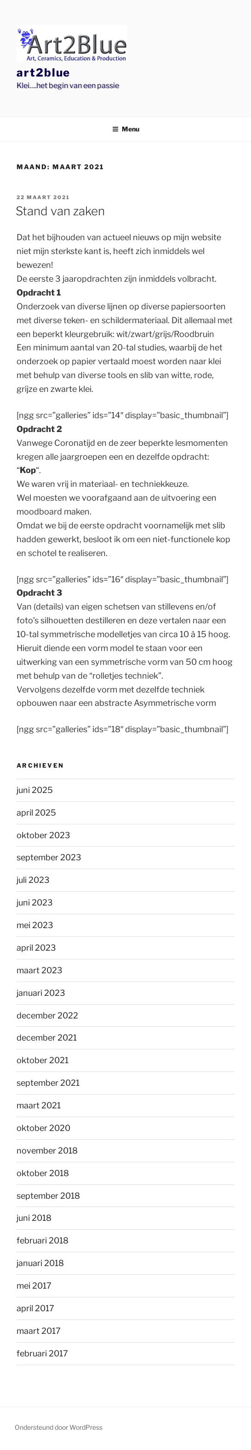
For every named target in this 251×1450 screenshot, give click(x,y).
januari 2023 (41, 993)
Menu (125, 129)
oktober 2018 (43, 1173)
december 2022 (47, 1015)
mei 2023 (35, 925)
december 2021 (47, 1037)
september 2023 (49, 857)
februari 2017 (42, 1353)
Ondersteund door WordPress (59, 1427)
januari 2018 (40, 1263)
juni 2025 (35, 790)
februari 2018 (42, 1240)
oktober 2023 (43, 835)
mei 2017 (34, 1285)
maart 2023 (40, 970)
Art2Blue (43, 72)
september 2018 (48, 1196)
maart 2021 (39, 1105)
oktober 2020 (43, 1128)
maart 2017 (39, 1331)
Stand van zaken (60, 211)
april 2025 (36, 812)
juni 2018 (34, 1218)
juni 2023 (35, 902)
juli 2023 (33, 880)
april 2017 (35, 1308)
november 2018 (47, 1150)
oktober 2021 (42, 1060)
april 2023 (36, 948)
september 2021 (48, 1083)
